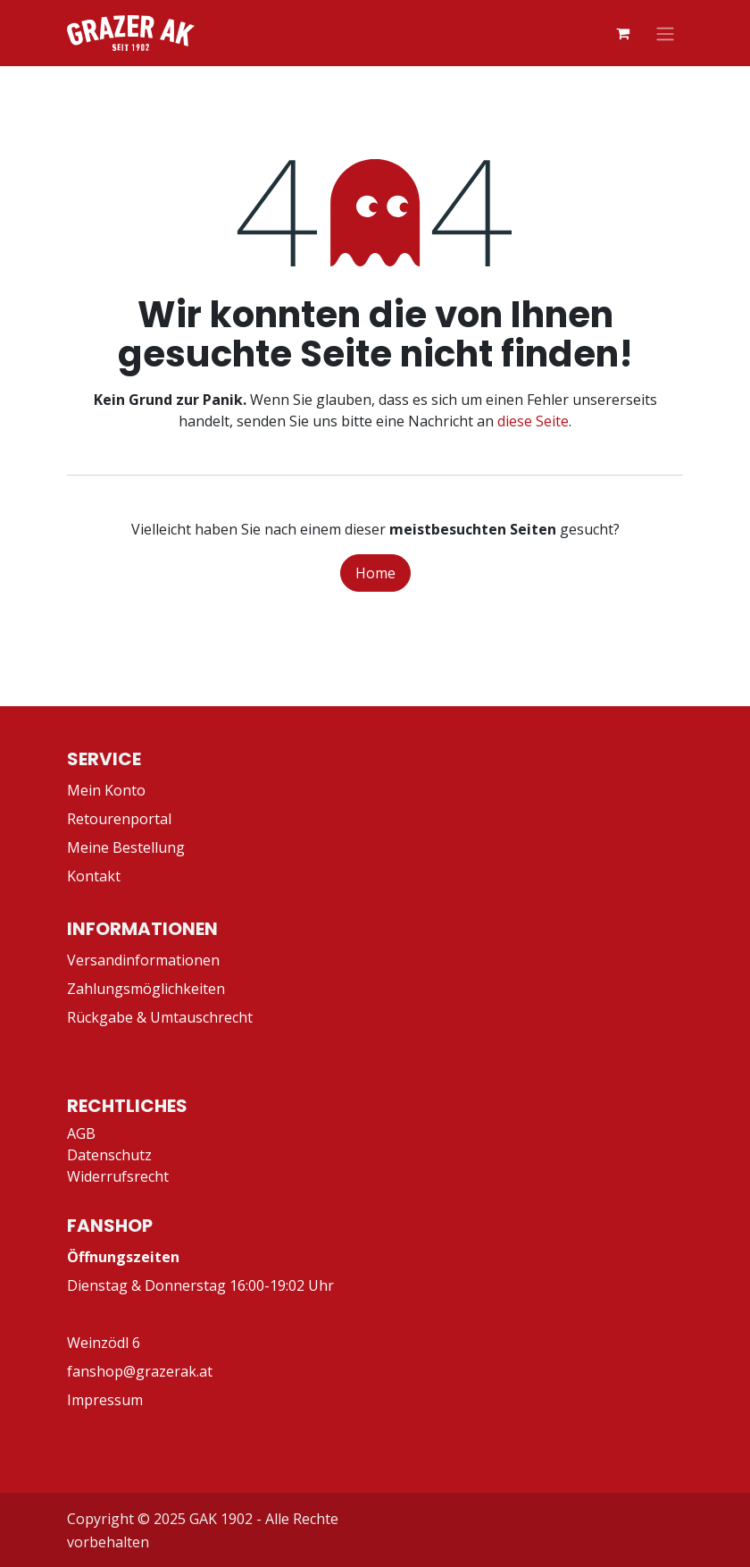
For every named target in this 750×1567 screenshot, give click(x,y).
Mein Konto (106, 790)
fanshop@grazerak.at (139, 1371)
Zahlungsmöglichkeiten (146, 988)
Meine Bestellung (126, 847)
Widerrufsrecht (118, 1176)
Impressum (105, 1400)
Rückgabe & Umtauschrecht (160, 1017)
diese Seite (533, 421)
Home (375, 573)
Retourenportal (119, 819)
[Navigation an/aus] (665, 33)
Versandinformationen (143, 960)
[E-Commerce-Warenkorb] (622, 33)
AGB (81, 1133)
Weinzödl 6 (103, 1342)
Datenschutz (109, 1155)
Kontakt (94, 876)
